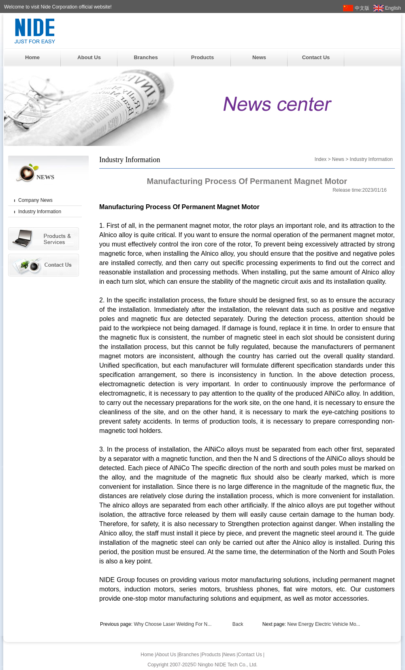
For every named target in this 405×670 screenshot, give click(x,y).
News (259, 57)
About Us (89, 57)
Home (32, 57)
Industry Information (39, 211)
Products (202, 57)
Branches (146, 57)
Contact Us (316, 57)
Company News (35, 200)
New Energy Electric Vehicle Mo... (323, 624)
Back (237, 624)
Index (320, 159)
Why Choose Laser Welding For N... (172, 624)
